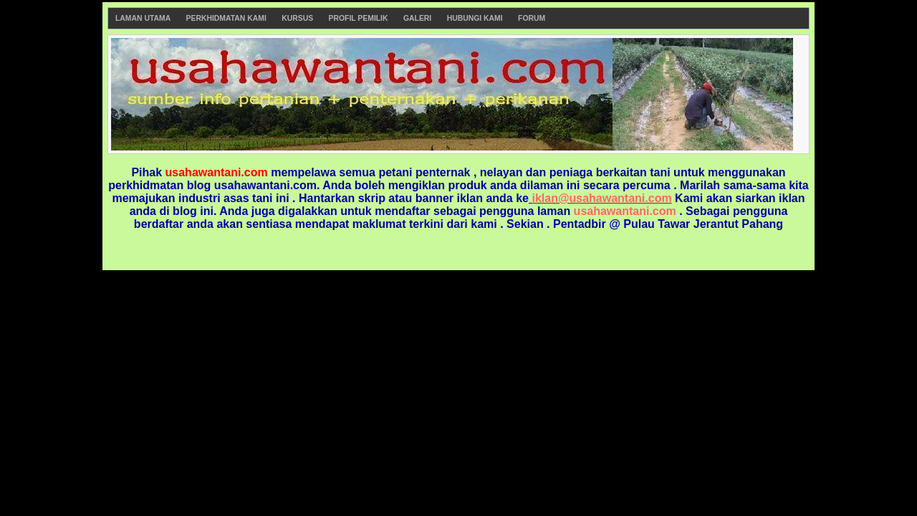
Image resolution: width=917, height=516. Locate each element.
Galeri (417, 18)
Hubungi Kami (475, 18)
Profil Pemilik (358, 18)
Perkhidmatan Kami (226, 18)
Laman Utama (143, 18)
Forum (531, 18)
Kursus (297, 18)
